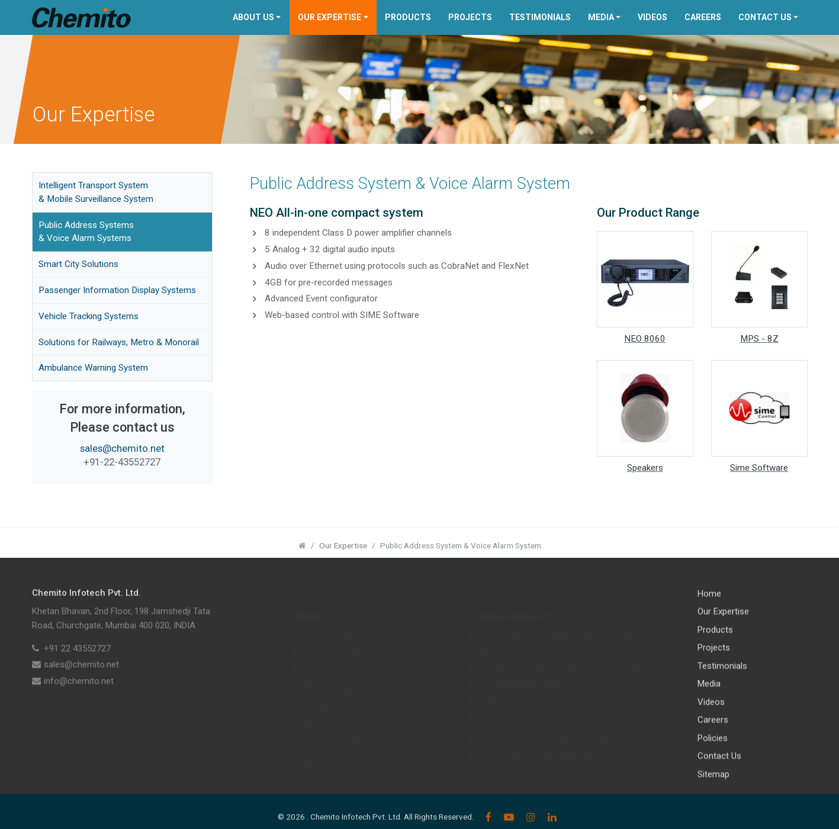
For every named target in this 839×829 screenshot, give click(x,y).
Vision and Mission (338, 638)
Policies (712, 748)
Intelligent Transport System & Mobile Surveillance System (95, 192)
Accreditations (330, 729)
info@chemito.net (79, 691)
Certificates (324, 746)
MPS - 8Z (759, 338)
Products (408, 17)
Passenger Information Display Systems (117, 290)
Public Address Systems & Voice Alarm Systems (86, 232)
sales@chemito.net (122, 448)
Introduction (325, 620)
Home (709, 603)
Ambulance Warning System (93, 367)
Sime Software (759, 467)
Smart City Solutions (78, 264)
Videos (652, 17)
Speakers (645, 467)
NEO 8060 (645, 338)
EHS (310, 710)
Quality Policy (327, 674)
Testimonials (540, 17)
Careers (702, 17)
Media (601, 17)
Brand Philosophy (335, 656)
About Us (253, 17)
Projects (470, 17)
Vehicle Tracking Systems (88, 316)
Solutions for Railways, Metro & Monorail (118, 342)
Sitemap (713, 784)
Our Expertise (329, 17)
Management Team (339, 692)
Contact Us (765, 17)
